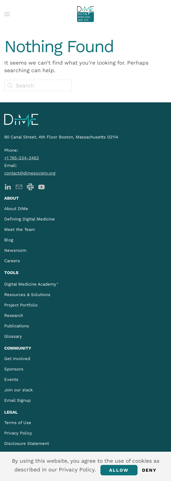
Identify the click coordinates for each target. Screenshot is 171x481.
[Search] (38, 85)
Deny (149, 470)
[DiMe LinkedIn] (7, 186)
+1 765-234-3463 (21, 157)
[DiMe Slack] (30, 186)
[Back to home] (85, 14)
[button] (7, 14)
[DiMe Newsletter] (18, 186)
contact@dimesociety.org (29, 173)
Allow (119, 470)
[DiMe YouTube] (41, 186)
